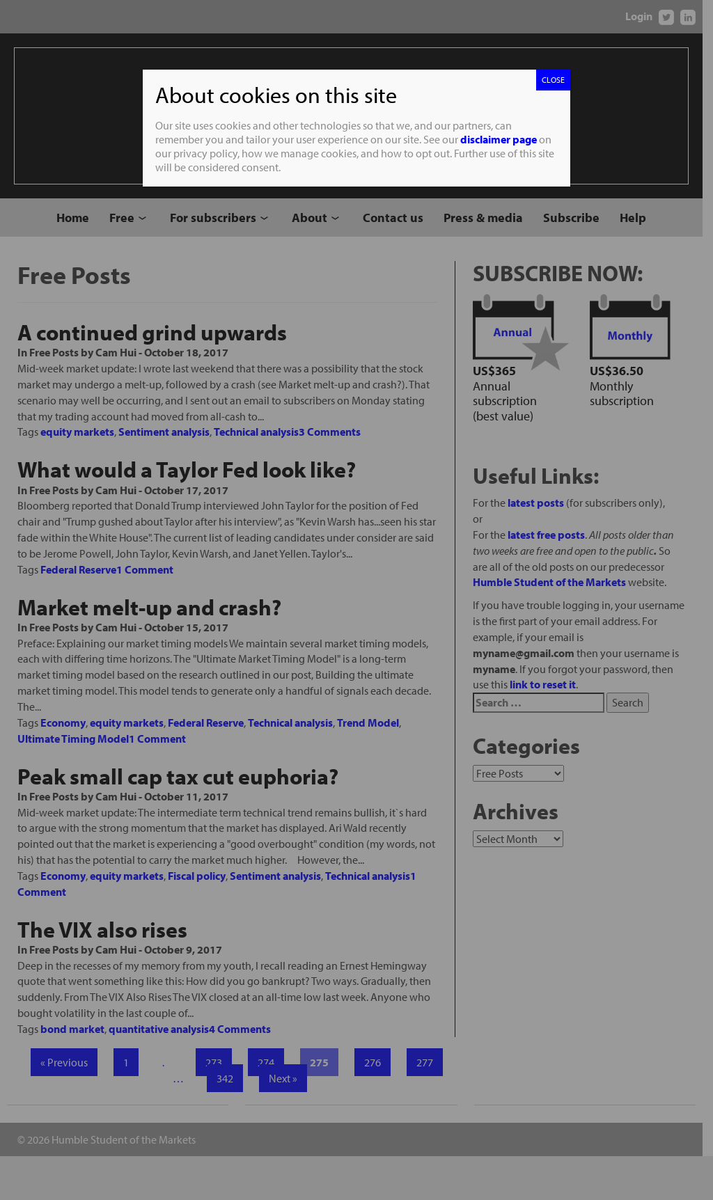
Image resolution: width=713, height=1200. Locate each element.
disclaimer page (498, 139)
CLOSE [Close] (553, 79)
